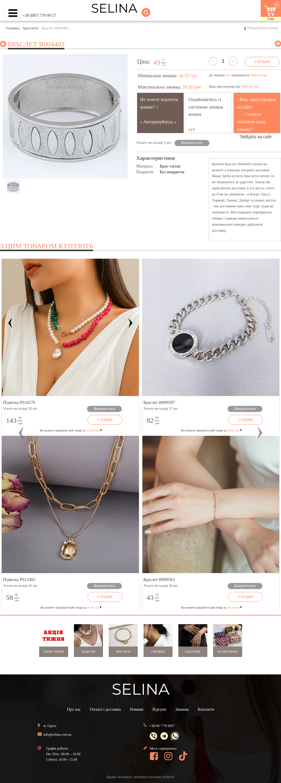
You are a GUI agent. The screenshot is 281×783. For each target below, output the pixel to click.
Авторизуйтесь (158, 121)
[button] (21, 433)
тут (191, 129)
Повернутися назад (262, 28)
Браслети (30, 28)
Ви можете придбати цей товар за (71, 430)
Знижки (182, 709)
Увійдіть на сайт (256, 136)
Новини (136, 709)
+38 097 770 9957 (162, 726)
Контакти (206, 709)
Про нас (74, 709)
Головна (12, 28)
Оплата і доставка (105, 709)
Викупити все (192, 143)
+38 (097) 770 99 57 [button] (39, 15)
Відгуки (159, 709)
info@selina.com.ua (57, 734)
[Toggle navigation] (13, 13)
